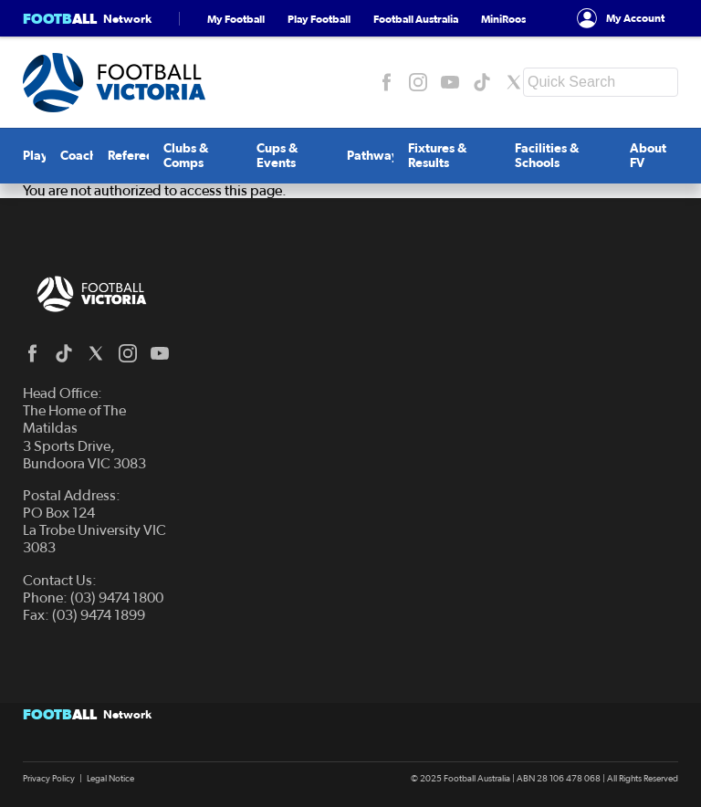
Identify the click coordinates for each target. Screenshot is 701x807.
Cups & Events (277, 155)
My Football (236, 19)
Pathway (373, 155)
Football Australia (415, 19)
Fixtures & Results (437, 155)
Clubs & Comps (186, 155)
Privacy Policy (49, 778)
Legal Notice (110, 778)
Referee (130, 155)
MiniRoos (503, 19)
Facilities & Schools (547, 155)
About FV (648, 155)
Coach (78, 155)
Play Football (319, 19)
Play (35, 155)
